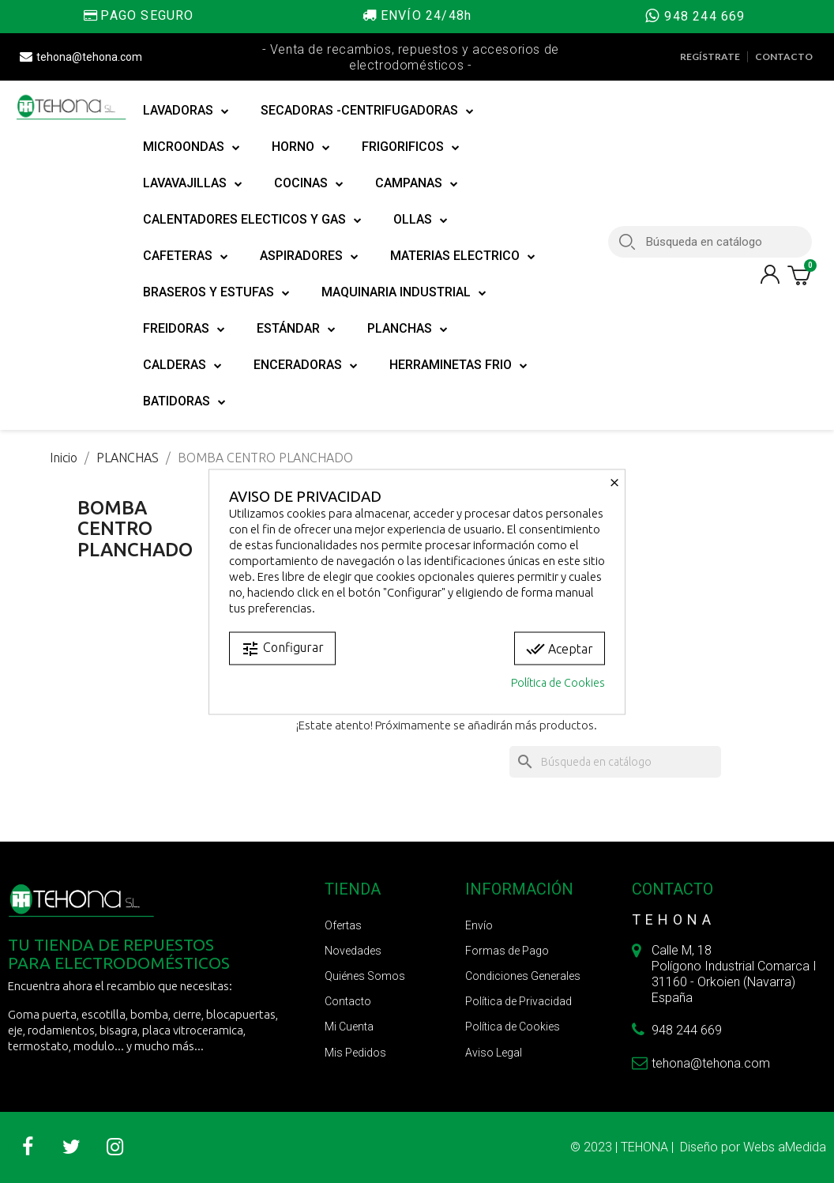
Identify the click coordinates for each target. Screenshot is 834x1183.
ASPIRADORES (309, 256)
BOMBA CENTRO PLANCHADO (135, 528)
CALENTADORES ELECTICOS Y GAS (252, 220)
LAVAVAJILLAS (192, 183)
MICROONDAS (191, 147)
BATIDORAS (184, 401)
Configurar (282, 648)
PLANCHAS (407, 329)
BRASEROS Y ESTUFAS (216, 292)
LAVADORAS (186, 110)
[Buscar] (615, 762)
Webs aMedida (784, 1147)
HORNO (301, 147)
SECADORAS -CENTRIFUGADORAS (367, 110)
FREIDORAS (184, 329)
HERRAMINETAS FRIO (458, 365)
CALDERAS (182, 365)
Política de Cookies (558, 682)
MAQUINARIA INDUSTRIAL (403, 292)
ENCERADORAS (306, 365)
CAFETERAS (185, 256)
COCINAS (309, 183)
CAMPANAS (416, 183)
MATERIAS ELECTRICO (462, 256)
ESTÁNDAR (296, 329)
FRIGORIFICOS (411, 147)
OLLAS (420, 220)
